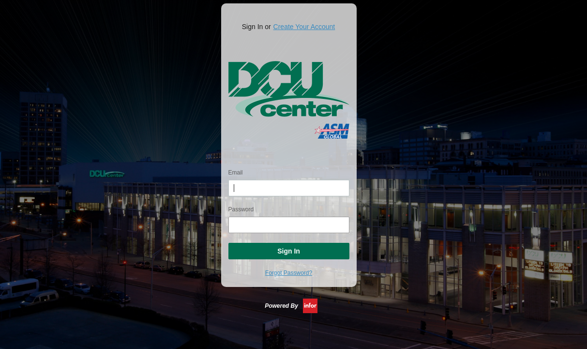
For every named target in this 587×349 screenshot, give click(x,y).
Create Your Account (304, 27)
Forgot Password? (288, 273)
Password (241, 209)
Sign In (288, 251)
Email (235, 172)
